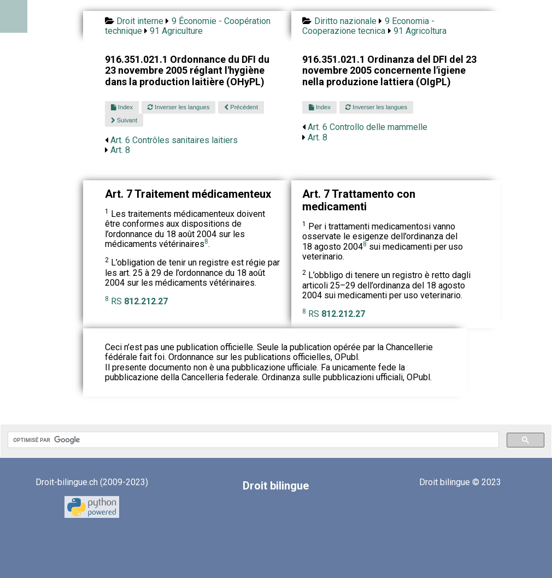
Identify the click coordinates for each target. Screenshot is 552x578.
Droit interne (139, 21)
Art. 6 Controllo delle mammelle (367, 127)
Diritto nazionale (345, 21)
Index (122, 107)
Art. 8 (120, 150)
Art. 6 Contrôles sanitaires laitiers (174, 140)
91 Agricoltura (420, 31)
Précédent (241, 107)
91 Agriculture (176, 31)
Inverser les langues (178, 107)
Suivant (124, 120)
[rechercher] (252, 440)
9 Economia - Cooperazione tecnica (368, 26)
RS (139, 301)
